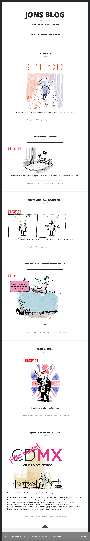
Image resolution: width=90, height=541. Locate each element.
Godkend (83, 536)
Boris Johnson (45, 349)
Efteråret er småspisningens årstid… (45, 263)
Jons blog (45, 15)
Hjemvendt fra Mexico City (45, 432)
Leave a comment (57, 120)
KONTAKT (48, 24)
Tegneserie (45, 56)
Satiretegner (46, 332)
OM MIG (40, 24)
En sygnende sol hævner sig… (45, 200)
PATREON (56, 24)
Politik (40, 416)
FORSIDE (34, 24)
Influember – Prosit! (45, 136)
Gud (40, 332)
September (45, 53)
